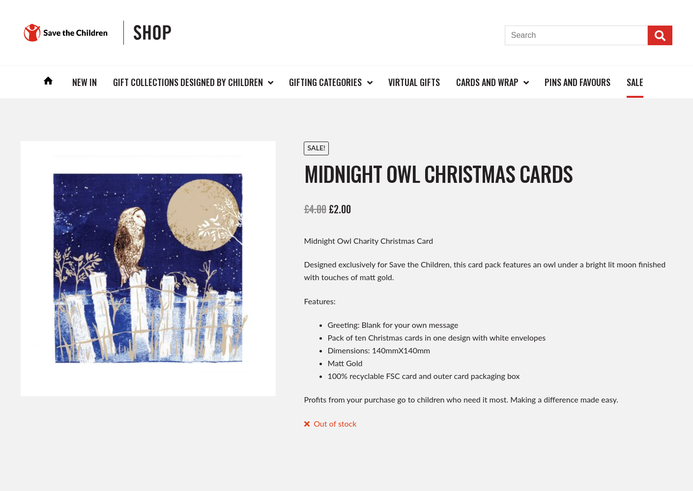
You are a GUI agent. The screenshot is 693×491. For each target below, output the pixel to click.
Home (48, 82)
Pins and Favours (577, 82)
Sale (635, 82)
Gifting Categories (325, 82)
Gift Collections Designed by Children (188, 82)
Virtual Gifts (414, 82)
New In (84, 82)
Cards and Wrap (487, 82)
